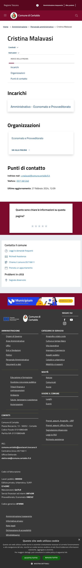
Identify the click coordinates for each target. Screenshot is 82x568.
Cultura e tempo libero (56, 340)
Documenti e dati (13, 364)
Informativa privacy (14, 520)
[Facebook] (64, 320)
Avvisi (48, 386)
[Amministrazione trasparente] (53, 5)
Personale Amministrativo (17, 359)
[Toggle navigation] (5, 15)
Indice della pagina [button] (19, 58)
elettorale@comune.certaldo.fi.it (16, 458)
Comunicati (51, 382)
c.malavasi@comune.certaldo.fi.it (35, 175)
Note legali (10, 525)
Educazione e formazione (21, 377)
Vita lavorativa (52, 345)
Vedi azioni (14, 52)
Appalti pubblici (52, 354)
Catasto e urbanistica (55, 359)
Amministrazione (19, 26)
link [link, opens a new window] (66, 552)
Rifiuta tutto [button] (51, 558)
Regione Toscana (11, 5)
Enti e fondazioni (13, 350)
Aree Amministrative (15, 340)
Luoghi (49, 399)
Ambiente (14, 395)
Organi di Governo (14, 336)
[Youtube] (71, 320)
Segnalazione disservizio (56, 430)
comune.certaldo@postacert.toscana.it (19, 447)
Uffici (8, 345)
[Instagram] (64, 323)
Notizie (49, 377)
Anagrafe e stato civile (56, 336)
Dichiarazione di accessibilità (18, 530)
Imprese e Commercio (55, 350)
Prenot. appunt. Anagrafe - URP (60, 420)
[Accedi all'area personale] (37, 5)
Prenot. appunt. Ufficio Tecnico (59, 425)
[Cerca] (76, 15)
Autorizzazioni (16, 404)
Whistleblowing (13, 534)
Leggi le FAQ (51, 434)
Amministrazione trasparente (19, 516)
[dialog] (41, 552)
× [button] (79, 540)
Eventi (49, 403)
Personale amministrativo (41, 26)
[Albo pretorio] (70, 5)
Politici (9, 354)
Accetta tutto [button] (31, 558)
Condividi (13, 47)
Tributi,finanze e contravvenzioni (17, 388)
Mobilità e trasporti (54, 364)
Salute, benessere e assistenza (23, 399)
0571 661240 (23, 180)
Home (5, 26)
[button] (41, 563)
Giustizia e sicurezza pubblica (23, 382)
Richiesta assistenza (55, 439)
